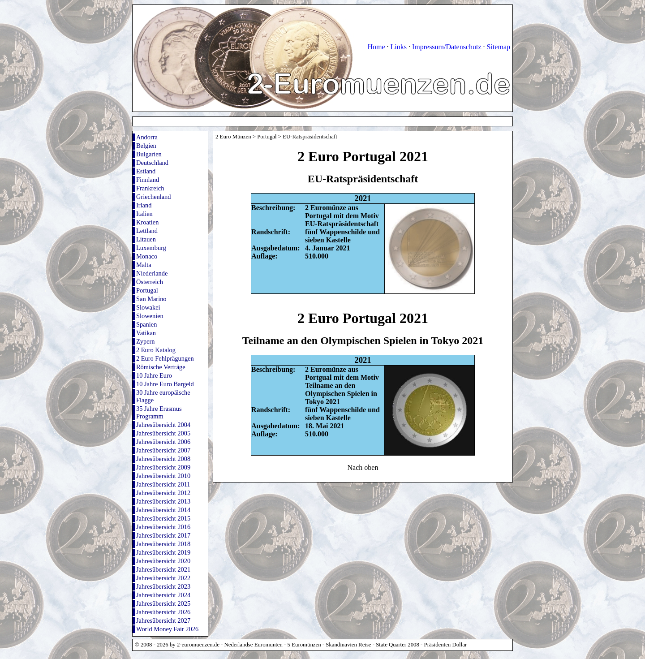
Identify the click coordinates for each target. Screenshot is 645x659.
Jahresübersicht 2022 (163, 577)
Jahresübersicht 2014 (163, 509)
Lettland (147, 230)
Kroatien (147, 222)
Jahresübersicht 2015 (163, 518)
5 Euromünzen (304, 645)
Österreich (149, 281)
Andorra (147, 137)
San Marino (151, 298)
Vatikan (146, 332)
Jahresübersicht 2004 (163, 424)
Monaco (146, 256)
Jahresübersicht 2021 (163, 569)
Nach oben (363, 467)
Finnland (147, 179)
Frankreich (150, 188)
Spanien (146, 324)
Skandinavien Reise (348, 645)
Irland (143, 205)
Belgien (146, 145)
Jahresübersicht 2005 (163, 433)
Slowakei (148, 307)
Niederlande (152, 273)
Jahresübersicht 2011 (163, 484)
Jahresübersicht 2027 (163, 620)
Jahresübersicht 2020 (163, 560)
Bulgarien (149, 154)
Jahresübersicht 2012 (163, 492)
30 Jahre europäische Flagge (163, 396)
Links (398, 47)
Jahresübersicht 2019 (163, 552)
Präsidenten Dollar (445, 645)
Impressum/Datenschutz (447, 47)
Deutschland (152, 162)
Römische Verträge (160, 366)
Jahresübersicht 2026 (163, 612)
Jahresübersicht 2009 (163, 467)
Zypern (145, 341)
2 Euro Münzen (233, 137)
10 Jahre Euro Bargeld (165, 384)
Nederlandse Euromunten (253, 645)
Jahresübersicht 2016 (163, 526)
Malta (143, 264)
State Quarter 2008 (397, 645)
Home (376, 47)
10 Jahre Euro (154, 375)
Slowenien (149, 315)
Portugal (147, 290)
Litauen (146, 239)
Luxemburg (151, 247)
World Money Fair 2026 (167, 629)
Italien (144, 213)
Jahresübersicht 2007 (163, 450)
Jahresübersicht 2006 (163, 441)
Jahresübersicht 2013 (163, 501)
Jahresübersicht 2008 (163, 458)
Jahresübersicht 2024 (163, 595)
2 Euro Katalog (156, 349)
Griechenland (153, 196)
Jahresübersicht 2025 (163, 603)
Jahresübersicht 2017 (163, 535)
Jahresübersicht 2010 (163, 475)
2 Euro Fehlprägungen (165, 358)
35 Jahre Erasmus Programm (159, 412)
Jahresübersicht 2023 (163, 586)
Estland (145, 171)
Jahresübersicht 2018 (163, 543)
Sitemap (498, 47)
